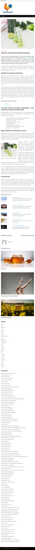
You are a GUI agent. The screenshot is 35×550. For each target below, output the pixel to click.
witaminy (21, 112)
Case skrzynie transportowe (5, 526)
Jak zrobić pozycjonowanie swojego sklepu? (8, 412)
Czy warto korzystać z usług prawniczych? (8, 402)
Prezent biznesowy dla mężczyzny (7, 519)
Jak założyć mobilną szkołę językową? (7, 471)
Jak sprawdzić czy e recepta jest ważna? (8, 482)
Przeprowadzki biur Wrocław (6, 374)
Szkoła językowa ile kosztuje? (6, 414)
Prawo (2, 346)
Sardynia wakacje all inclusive (6, 380)
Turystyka (2, 358)
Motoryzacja (3, 339)
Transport (2, 356)
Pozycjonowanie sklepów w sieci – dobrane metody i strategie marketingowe (14, 456)
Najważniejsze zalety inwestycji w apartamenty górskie (10, 541)
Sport (2, 353)
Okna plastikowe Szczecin (5, 376)
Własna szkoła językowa (5, 405)
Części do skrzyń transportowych (6, 531)
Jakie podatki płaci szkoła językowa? (7, 460)
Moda (2, 337)
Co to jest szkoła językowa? (5, 477)
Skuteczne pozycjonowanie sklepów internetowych (9, 451)
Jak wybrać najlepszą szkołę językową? (7, 500)
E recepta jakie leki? (4, 502)
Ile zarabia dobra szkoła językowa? (7, 475)
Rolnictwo (2, 349)
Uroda (2, 361)
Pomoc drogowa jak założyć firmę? (7, 490)
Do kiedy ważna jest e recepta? (6, 504)
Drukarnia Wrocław (4, 505)
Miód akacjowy (3, 268)
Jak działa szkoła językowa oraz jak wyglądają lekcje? (10, 425)
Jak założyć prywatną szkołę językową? (7, 458)
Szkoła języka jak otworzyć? (5, 480)
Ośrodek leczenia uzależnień (17, 205)
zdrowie (26, 57)
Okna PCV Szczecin (4, 381)
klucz (32, 78)
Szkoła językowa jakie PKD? (5, 449)
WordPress (14, 548)
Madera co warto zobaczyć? (5, 444)
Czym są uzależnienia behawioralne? (19, 225)
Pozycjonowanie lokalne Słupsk (6, 432)
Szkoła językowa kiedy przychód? (6, 393)
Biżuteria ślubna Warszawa (5, 499)
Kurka (7, 548)
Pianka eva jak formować (5, 383)
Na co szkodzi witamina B (17, 219)
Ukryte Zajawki (3, 359)
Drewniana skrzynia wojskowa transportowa (8, 521)
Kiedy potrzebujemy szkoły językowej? (7, 403)
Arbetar (2, 324)
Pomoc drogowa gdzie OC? (5, 487)
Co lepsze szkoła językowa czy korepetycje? (8, 397)
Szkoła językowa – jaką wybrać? (6, 407)
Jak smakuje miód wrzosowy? (6, 317)
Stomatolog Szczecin (16, 197)
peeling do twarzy (7, 105)
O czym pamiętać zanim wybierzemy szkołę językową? (10, 429)
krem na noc (6, 103)
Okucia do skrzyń (4, 522)
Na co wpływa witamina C (17, 212)
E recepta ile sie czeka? (5, 534)
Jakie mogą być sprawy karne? (6, 443)
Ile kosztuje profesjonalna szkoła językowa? (8, 400)
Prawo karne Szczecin (4, 441)
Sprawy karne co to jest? (5, 448)
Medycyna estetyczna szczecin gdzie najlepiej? (9, 296)
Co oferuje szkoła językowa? (6, 422)
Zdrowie (2, 366)
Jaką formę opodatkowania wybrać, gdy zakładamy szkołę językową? (13, 398)
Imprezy (2, 334)
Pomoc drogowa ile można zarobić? (7, 488)
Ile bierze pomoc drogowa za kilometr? (7, 492)
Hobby (2, 332)
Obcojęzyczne (3, 342)
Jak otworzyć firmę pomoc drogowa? (7, 495)
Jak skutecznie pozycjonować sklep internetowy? (9, 453)
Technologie (3, 354)
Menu (2, 16)
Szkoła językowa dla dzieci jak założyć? (7, 410)
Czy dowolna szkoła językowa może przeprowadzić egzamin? (11, 431)
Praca (2, 344)
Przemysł (2, 347)
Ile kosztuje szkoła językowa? (6, 468)
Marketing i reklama (4, 336)
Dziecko (2, 329)
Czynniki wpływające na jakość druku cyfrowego (9, 511)
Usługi (2, 363)
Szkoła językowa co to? (5, 424)
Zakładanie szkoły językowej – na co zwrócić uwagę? (10, 461)
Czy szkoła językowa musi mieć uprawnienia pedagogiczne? (11, 436)
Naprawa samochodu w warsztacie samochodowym (10, 386)
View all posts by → (11, 241)
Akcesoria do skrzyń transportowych (7, 517)
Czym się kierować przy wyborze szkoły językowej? (9, 420)
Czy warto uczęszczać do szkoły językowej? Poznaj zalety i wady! (12, 466)
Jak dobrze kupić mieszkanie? (6, 538)
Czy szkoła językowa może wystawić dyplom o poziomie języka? (12, 463)
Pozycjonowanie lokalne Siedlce (6, 415)
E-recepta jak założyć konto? (6, 516)
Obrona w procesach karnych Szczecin (7, 439)
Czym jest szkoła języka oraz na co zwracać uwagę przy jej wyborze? (12, 470)
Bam (18, 548)
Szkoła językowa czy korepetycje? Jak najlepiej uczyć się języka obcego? (13, 427)
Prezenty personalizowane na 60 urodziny (8, 529)
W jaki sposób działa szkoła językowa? (7, 395)
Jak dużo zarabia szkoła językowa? (7, 408)
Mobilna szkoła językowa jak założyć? (7, 473)
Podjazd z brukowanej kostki (6, 385)
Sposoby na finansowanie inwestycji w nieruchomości (10, 539)
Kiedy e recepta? (4, 483)
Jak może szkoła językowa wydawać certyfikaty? (9, 514)
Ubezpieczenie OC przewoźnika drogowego (8, 373)
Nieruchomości (3, 341)
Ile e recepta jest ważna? (5, 478)
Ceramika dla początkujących (6, 388)
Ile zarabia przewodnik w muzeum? (7, 391)
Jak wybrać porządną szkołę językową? (7, 465)
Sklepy (2, 351)
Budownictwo (3, 327)
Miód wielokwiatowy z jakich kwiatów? (7, 390)
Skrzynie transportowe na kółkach (7, 378)
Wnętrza (2, 364)
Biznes (2, 325)
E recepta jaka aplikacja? (5, 497)
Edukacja (2, 330)
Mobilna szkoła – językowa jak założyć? (7, 437)
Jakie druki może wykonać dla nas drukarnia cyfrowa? (10, 507)
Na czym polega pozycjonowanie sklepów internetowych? (11, 454)
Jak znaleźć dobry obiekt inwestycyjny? (7, 536)
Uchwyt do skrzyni (4, 528)
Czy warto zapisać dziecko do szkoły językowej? (9, 419)
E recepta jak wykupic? (5, 485)
